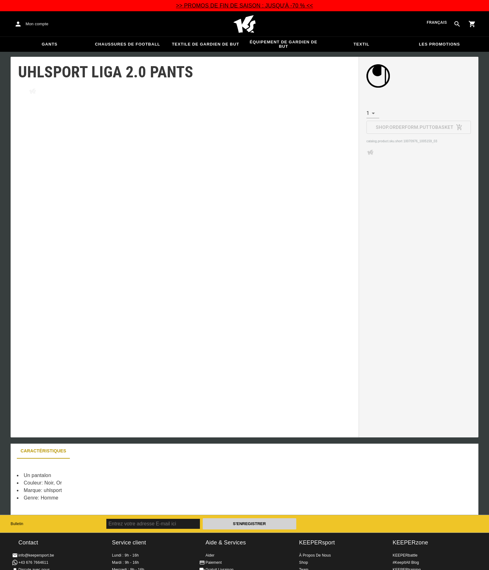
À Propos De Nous (315, 555)
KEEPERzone (410, 542)
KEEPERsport (317, 542)
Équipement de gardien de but (283, 44)
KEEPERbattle (405, 555)
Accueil (244, 24)
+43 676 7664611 (33, 562)
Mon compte (37, 24)
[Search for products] (457, 24)
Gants (50, 44)
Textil (362, 44)
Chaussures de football (127, 44)
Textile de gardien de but (205, 44)
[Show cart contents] (472, 24)
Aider (210, 555)
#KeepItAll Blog (406, 562)
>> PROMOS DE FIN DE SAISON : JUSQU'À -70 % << (244, 5)
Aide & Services (226, 542)
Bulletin (17, 524)
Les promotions (439, 44)
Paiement (214, 562)
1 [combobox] (367, 113)
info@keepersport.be (36, 555)
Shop (303, 562)
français (437, 22)
